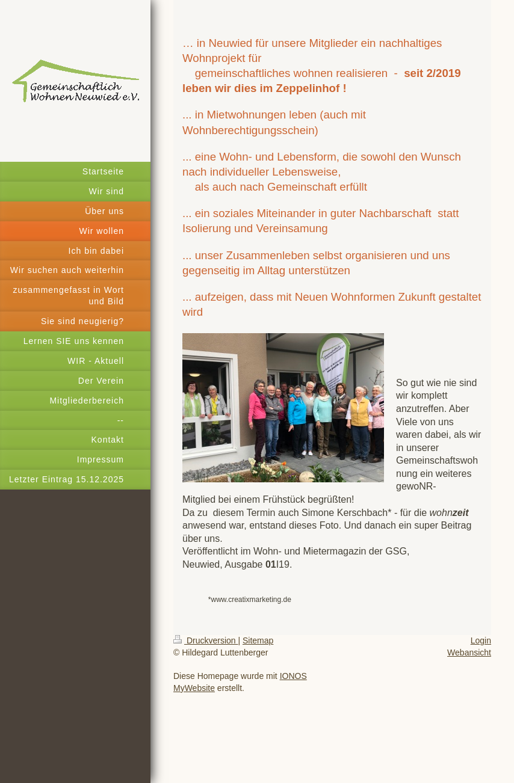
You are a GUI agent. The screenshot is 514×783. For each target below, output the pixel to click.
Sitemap (258, 640)
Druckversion (205, 640)
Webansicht (469, 652)
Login (481, 640)
